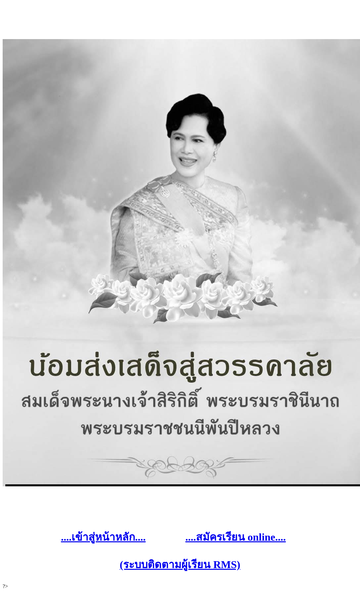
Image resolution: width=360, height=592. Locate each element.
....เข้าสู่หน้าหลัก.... (103, 537)
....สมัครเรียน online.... (235, 537)
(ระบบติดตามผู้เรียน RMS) (180, 564)
